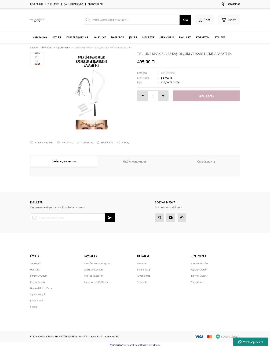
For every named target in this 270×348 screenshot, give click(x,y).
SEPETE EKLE (206, 96)
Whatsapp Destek (250, 342)
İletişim (34, 307)
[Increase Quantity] (163, 96)
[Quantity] (153, 96)
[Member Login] (204, 20)
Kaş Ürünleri (168, 73)
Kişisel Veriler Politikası (96, 282)
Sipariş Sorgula (38, 294)
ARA (185, 19)
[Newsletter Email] (72, 218)
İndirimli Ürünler (199, 276)
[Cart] (229, 20)
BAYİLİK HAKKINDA (73, 4)
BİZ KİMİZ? (53, 4)
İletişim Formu (37, 282)
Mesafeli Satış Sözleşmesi (97, 263)
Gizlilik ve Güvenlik (94, 269)
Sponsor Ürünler (199, 263)
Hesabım (142, 263)
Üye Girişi (35, 269)
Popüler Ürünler (199, 269)
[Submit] (110, 218)
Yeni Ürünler (197, 282)
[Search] (137, 20)
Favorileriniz (143, 276)
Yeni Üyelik (36, 263)
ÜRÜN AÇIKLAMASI (64, 161)
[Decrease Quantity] (142, 96)
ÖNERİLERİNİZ (206, 162)
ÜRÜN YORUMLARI (135, 162)
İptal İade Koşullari (93, 276)
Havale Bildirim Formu (41, 288)
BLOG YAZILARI (95, 4)
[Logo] (37, 20)
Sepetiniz (142, 282)
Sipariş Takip (144, 269)
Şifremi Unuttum (38, 276)
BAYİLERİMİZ (36, 4)
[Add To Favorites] (41, 143)
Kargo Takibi (36, 300)
